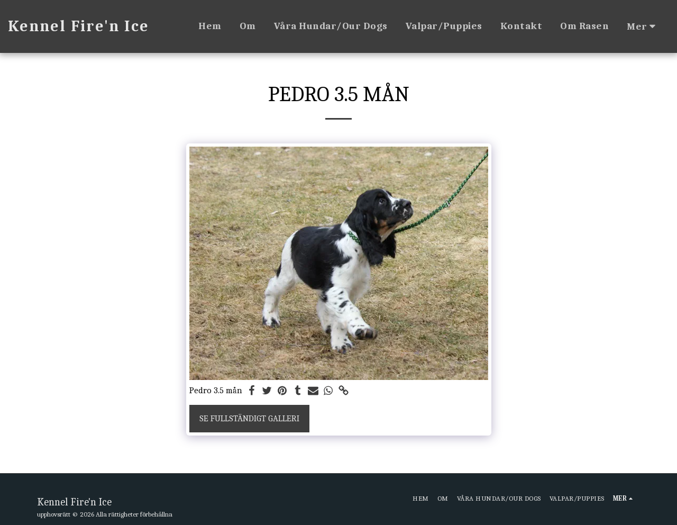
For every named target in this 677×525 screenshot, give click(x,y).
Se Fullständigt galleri (249, 418)
